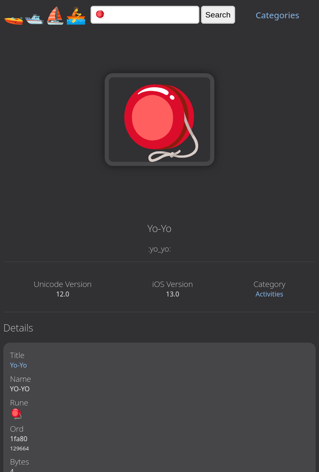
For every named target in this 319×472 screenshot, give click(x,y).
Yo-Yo (18, 365)
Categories (277, 15)
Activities (269, 294)
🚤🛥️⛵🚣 (44, 14)
